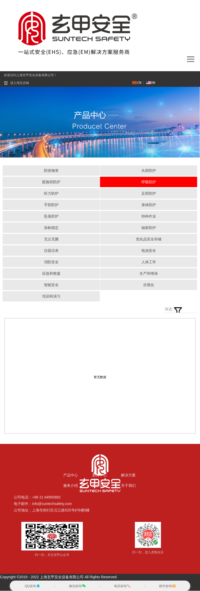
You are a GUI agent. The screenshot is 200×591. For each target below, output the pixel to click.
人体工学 (148, 262)
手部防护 (51, 205)
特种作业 (148, 216)
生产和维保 (149, 274)
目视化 (148, 285)
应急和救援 (51, 274)
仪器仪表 (51, 251)
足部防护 (148, 194)
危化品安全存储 (148, 239)
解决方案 (128, 475)
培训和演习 (51, 296)
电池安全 (148, 251)
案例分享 (99, 486)
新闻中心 (99, 475)
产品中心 (70, 475)
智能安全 (51, 285)
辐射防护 (148, 228)
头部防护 (148, 171)
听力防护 (51, 194)
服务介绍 (70, 486)
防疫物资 (51, 171)
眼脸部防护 (51, 182)
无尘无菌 (51, 239)
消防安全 (51, 262)
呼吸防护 (148, 182)
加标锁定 (51, 228)
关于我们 (128, 486)
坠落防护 (51, 216)
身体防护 (148, 205)
